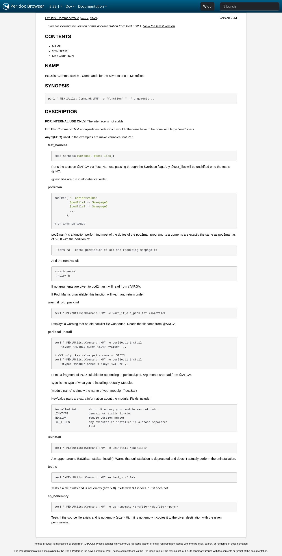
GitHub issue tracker (137, 543)
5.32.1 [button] (54, 6)
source (85, 18)
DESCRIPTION (63, 55)
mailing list (175, 551)
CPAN (93, 18)
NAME (56, 46)
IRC (187, 551)
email (156, 543)
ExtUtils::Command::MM (62, 18)
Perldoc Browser (23, 6)
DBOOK (89, 543)
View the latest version (159, 26)
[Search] (249, 6)
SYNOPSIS (60, 51)
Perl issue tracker (153, 551)
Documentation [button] (91, 6)
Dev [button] (69, 6)
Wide (207, 6)
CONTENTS (58, 36)
